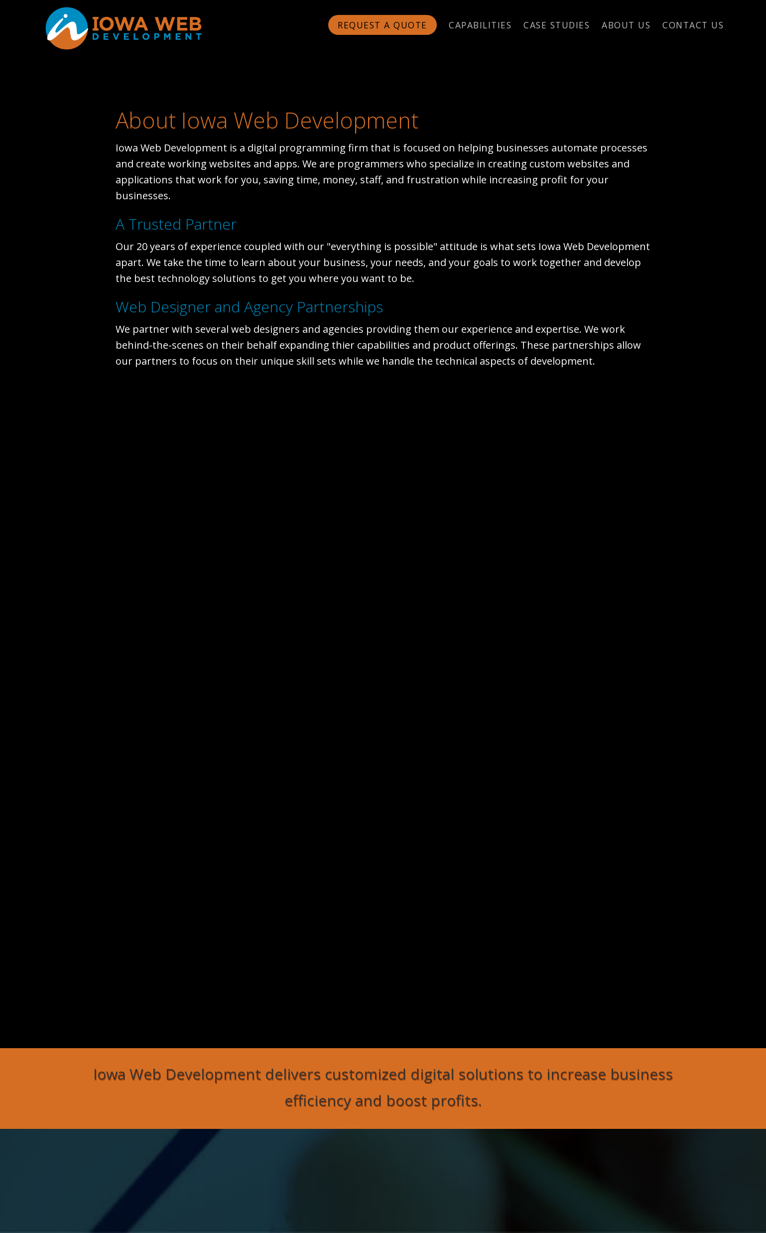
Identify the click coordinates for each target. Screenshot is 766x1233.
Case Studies (556, 25)
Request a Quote (382, 25)
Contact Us (693, 25)
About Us (626, 25)
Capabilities (480, 25)
